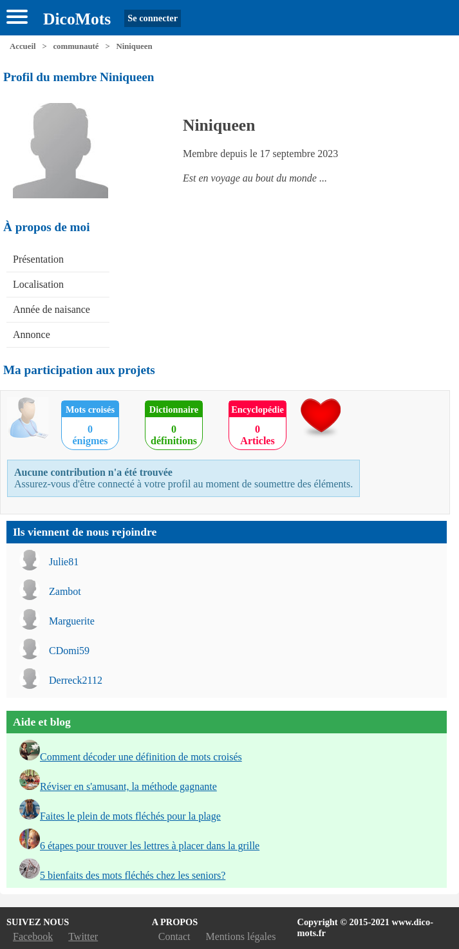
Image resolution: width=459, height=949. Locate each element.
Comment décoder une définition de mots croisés (141, 756)
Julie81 (64, 561)
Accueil (23, 46)
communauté (75, 46)
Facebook (33, 936)
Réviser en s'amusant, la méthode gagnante (128, 786)
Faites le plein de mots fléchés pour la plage (130, 816)
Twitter (83, 936)
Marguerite (72, 620)
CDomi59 (69, 650)
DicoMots (77, 19)
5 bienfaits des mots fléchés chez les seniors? (132, 875)
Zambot (65, 591)
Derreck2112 (75, 680)
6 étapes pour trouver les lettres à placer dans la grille (149, 845)
